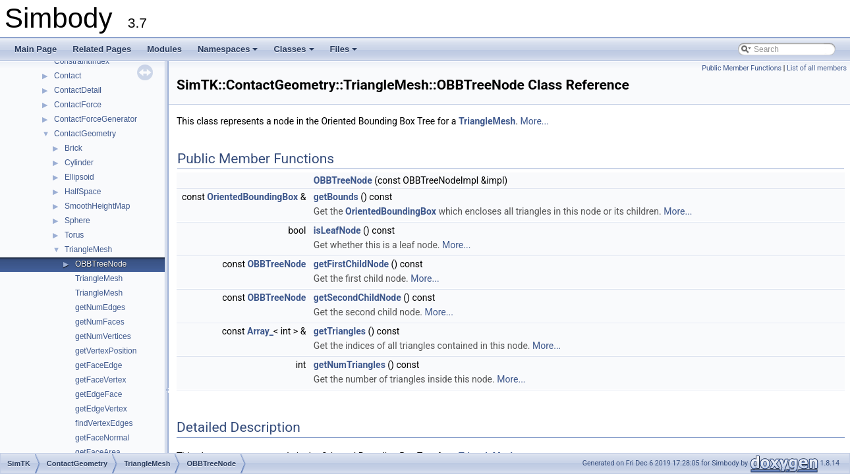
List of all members (817, 68)
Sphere (77, 220)
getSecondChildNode (357, 297)
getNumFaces (100, 322)
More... (535, 121)
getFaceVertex (100, 379)
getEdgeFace (98, 394)
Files (345, 52)
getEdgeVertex (101, 408)
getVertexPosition (105, 351)
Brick (73, 148)
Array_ (260, 331)
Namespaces (229, 52)
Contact (67, 75)
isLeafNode (337, 230)
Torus (74, 235)
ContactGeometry (85, 133)
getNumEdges (100, 307)
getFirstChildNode (351, 264)
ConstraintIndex (81, 61)
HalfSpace (83, 191)
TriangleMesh (88, 249)
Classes (294, 52)
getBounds (336, 197)
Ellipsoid (79, 177)
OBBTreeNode (101, 264)
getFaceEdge (98, 365)
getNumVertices (103, 336)
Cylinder (79, 162)
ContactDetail (77, 90)
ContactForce (77, 104)
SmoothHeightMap (97, 206)
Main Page (35, 49)
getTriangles (340, 331)
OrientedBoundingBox (252, 197)
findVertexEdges (103, 423)
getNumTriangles (349, 364)
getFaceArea (98, 452)
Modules (164, 49)
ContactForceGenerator (95, 119)
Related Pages (101, 49)
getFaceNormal (102, 437)
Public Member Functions (741, 68)
